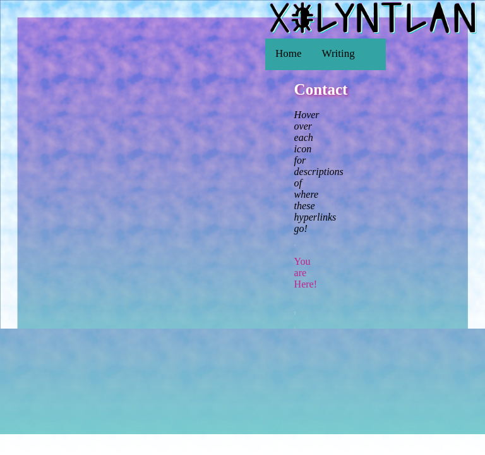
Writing (338, 53)
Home (288, 53)
